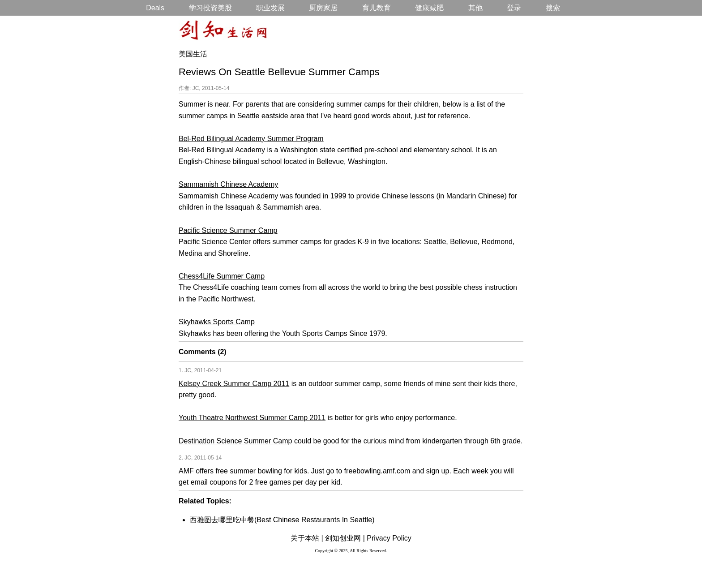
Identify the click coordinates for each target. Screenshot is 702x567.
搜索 (553, 8)
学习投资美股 (210, 8)
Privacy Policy (389, 538)
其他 (475, 8)
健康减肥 (429, 8)
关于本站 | (307, 538)
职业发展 (270, 8)
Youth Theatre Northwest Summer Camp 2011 (252, 417)
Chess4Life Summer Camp (222, 276)
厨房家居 (323, 8)
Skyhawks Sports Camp (217, 322)
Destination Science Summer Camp (235, 441)
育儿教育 (376, 8)
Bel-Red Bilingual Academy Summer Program (251, 138)
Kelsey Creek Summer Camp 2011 (234, 383)
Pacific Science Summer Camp (228, 230)
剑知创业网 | (345, 538)
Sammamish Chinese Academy (228, 184)
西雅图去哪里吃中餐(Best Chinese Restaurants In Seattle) (282, 520)
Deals (155, 8)
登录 (514, 8)
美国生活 (193, 54)
